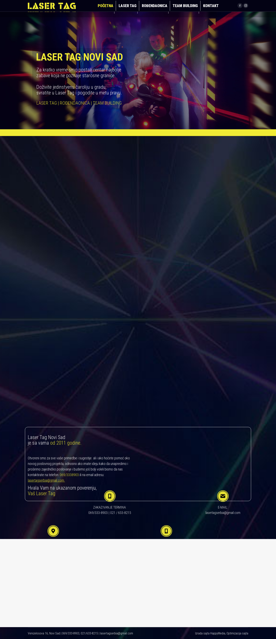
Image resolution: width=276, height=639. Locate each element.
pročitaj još (141, 248)
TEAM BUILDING (127, 265)
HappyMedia (217, 633)
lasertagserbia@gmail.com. (52, 477)
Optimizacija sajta (237, 633)
